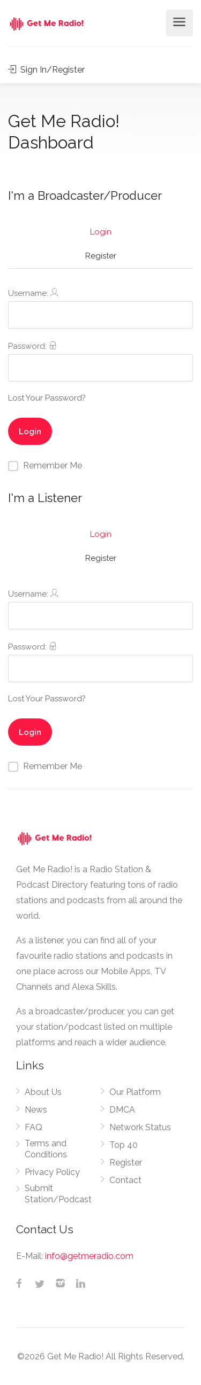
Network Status (140, 1127)
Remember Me (52, 465)
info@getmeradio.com (89, 1256)
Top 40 (123, 1145)
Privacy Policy (52, 1172)
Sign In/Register (46, 70)
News (36, 1110)
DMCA (122, 1110)
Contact (125, 1180)
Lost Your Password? (47, 398)
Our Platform (135, 1092)
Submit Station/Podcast (58, 1193)
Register (100, 256)
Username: (100, 308)
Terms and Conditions (46, 1149)
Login (100, 232)
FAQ (33, 1127)
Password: (100, 361)
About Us (43, 1092)
